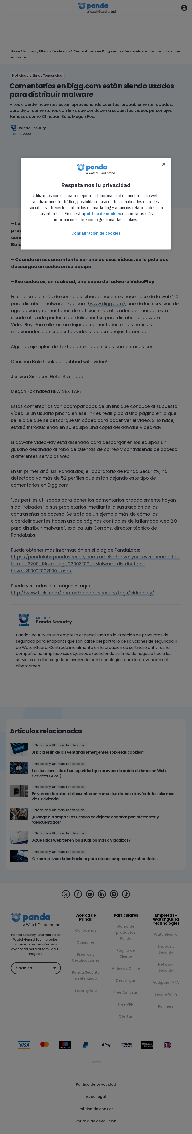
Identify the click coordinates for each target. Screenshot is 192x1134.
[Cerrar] (164, 164)
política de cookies (102, 213)
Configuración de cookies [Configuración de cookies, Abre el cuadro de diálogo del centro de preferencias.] (96, 232)
